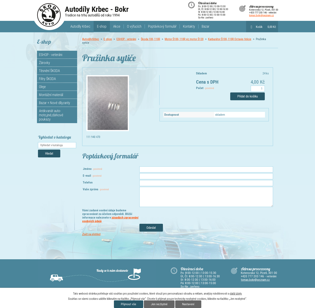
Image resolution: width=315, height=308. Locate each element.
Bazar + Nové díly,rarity (54, 103)
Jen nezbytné (159, 304)
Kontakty (189, 26)
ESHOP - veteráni (126, 39)
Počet (205, 88)
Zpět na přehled (91, 234)
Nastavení (188, 304)
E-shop (101, 26)
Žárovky (44, 63)
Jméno (92, 169)
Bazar (205, 26)
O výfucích (134, 26)
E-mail (92, 175)
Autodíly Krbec (80, 26)
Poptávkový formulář (162, 26)
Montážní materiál (51, 95)
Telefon (88, 182)
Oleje (42, 87)
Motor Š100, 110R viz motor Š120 (184, 39)
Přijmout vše (128, 304)
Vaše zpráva (96, 189)
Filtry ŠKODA (47, 79)
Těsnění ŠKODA (49, 71)
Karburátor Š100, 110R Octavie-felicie (229, 39)
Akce (116, 26)
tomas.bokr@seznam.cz (261, 15)
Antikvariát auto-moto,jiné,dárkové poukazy (51, 115)
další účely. (236, 293)
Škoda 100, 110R (150, 39)
